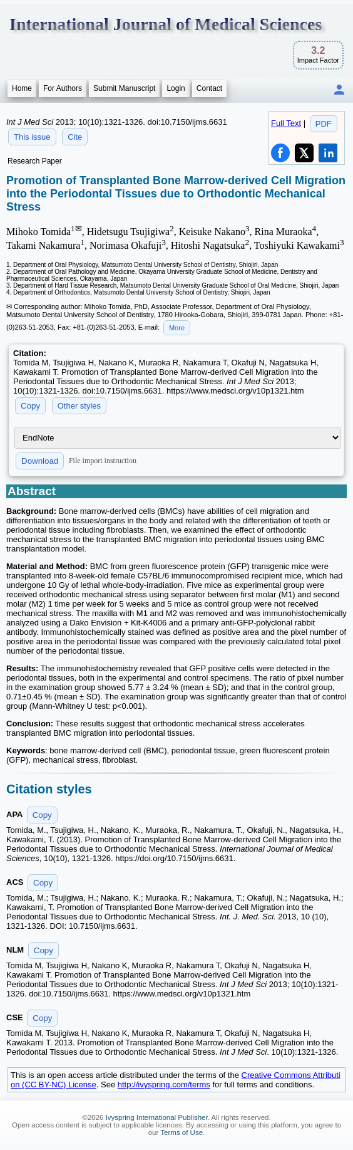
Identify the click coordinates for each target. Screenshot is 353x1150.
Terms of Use (181, 1132)
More (177, 328)
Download (39, 461)
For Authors (62, 88)
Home (22, 88)
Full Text (286, 123)
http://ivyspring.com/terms (164, 1084)
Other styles (79, 405)
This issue (32, 137)
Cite (75, 137)
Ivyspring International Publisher (157, 1117)
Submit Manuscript (124, 88)
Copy (30, 405)
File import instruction (102, 460)
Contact (209, 88)
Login (175, 88)
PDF (323, 123)
